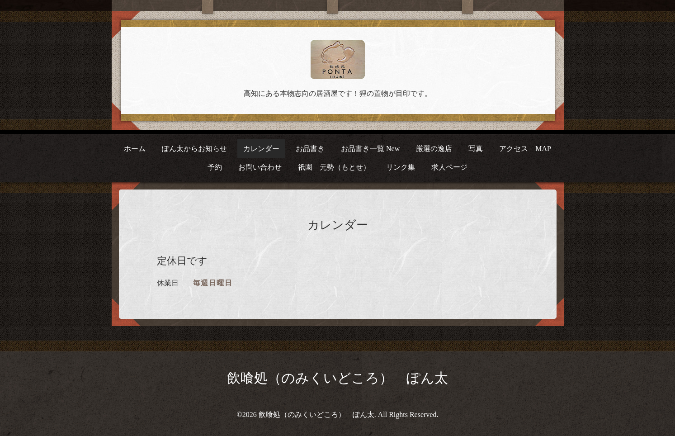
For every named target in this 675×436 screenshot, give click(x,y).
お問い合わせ (260, 167)
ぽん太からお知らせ (194, 148)
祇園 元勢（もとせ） (334, 167)
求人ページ (449, 167)
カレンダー (261, 148)
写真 (475, 148)
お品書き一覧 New (370, 148)
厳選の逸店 (434, 148)
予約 (215, 167)
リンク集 (400, 167)
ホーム (135, 148)
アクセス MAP (525, 148)
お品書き (310, 148)
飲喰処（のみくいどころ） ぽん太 (337, 377)
